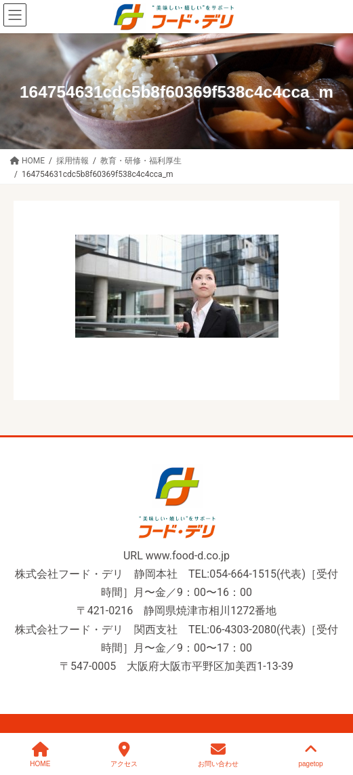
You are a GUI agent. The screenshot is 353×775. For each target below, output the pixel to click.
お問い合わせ (218, 755)
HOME (40, 755)
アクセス (124, 755)
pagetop (310, 755)
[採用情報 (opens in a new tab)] (72, 160)
